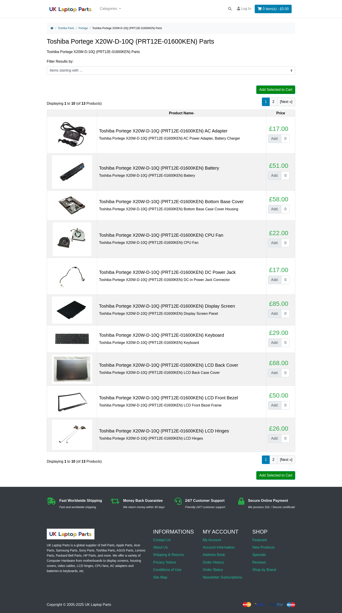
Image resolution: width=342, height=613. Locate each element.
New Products (263, 547)
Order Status (213, 570)
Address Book (214, 555)
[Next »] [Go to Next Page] (286, 102)
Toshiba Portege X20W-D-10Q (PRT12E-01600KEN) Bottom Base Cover (171, 201)
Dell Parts (108, 545)
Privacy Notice (164, 562)
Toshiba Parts (66, 28)
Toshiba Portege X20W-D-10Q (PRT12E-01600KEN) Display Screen (167, 306)
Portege (83, 28)
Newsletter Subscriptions (222, 577)
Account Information (219, 547)
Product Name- (182, 113)
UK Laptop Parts (98, 605)
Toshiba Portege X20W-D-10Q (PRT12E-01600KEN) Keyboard (161, 335)
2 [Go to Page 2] (273, 102)
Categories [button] (109, 9)
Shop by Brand (264, 570)
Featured (259, 540)
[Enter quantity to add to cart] (285, 138)
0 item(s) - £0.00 (273, 9)
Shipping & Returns (168, 555)
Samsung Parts (66, 550)
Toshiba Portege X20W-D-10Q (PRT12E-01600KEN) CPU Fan (161, 235)
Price (280, 113)
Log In (244, 9)
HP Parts (89, 555)
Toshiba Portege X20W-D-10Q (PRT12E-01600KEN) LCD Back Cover (168, 365)
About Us (160, 547)
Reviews (259, 562)
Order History (213, 562)
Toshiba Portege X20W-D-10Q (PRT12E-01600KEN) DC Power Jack (167, 272)
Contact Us (162, 540)
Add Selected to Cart (275, 90)
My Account (212, 540)
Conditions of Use (167, 570)
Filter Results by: (60, 61)
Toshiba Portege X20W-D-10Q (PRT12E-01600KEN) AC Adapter (163, 130)
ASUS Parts (125, 550)
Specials (259, 555)
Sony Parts (86, 550)
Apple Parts (124, 545)
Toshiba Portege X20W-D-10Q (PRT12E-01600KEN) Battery (159, 168)
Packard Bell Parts (68, 555)
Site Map (160, 577)
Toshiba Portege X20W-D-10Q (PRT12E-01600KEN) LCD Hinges (164, 430)
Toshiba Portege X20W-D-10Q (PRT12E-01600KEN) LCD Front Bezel (168, 397)
